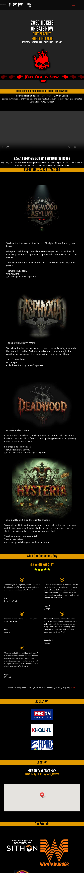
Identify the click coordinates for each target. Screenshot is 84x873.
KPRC (73, 687)
